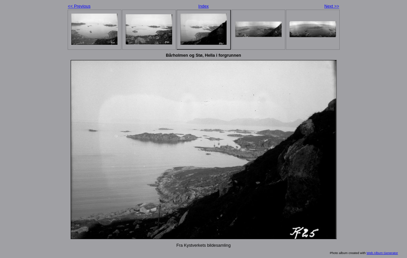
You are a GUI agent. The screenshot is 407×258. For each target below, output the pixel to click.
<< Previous (79, 6)
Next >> (331, 6)
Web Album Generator (382, 253)
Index (203, 6)
